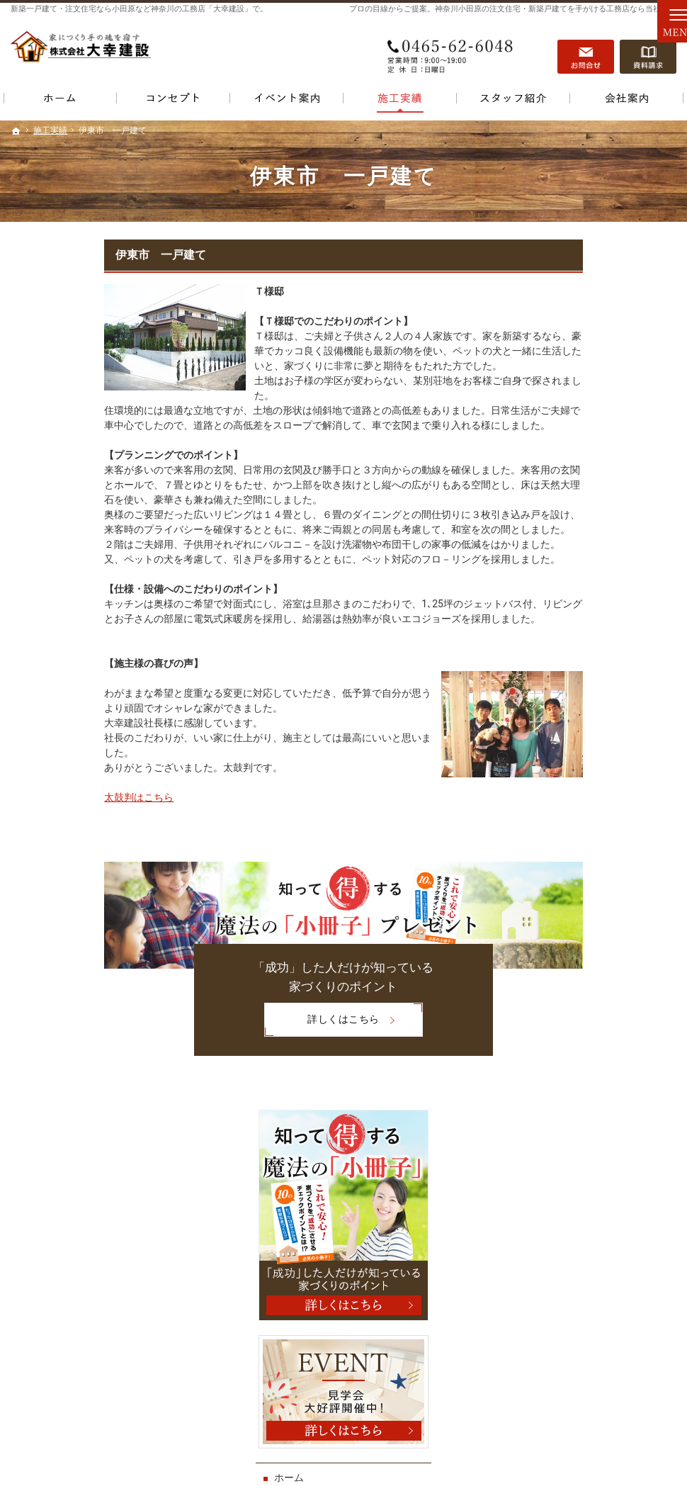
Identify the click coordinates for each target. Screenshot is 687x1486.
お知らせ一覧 (558, 1056)
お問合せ (585, 50)
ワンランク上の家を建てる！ (592, 873)
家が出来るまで (563, 995)
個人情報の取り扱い (573, 1086)
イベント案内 (558, 630)
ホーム (543, 599)
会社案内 (548, 1025)
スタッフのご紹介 (568, 934)
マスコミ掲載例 (563, 782)
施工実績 (548, 752)
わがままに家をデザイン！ (587, 843)
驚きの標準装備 (563, 903)
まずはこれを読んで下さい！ (592, 721)
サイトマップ (558, 1116)
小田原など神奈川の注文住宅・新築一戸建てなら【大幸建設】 (481, 1453)
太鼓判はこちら (45, 797)
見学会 (557, 660)
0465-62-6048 (452, 50)
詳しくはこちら (228, 1021)
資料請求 (648, 50)
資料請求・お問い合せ (578, 964)
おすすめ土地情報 (568, 812)
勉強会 (557, 691)
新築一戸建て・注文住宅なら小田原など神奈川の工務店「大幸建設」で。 (139, 8)
